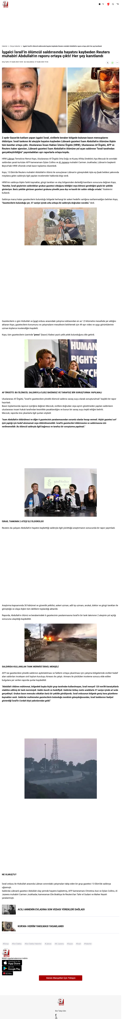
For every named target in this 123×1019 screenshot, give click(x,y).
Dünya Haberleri (15, 46)
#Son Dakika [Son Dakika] (16, 944)
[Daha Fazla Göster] (117, 63)
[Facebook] (60, 1015)
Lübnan (10, 158)
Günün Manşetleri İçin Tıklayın (60, 978)
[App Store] (60, 963)
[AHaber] (102, 4)
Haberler (4, 46)
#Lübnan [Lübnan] (48, 944)
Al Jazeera (64, 162)
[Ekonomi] (90, 4)
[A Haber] (5, 4)
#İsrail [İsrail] (78, 944)
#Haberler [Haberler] (88, 944)
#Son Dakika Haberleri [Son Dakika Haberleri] (33, 944)
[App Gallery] (60, 973)
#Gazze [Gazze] (70, 944)
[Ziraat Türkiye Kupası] (108, 4)
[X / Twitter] (60, 1017)
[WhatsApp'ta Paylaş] (112, 63)
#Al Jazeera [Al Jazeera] (59, 944)
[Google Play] (60, 968)
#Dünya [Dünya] (6, 944)
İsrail (35, 321)
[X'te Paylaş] (108, 63)
